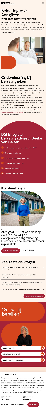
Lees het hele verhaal (10, 251)
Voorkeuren (5, 399)
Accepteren (33, 404)
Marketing (27, 399)
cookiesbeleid (29, 392)
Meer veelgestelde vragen (34, 296)
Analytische (27, 397)
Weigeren (4, 404)
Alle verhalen (28, 250)
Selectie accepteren (17, 404)
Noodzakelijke (6, 397)
